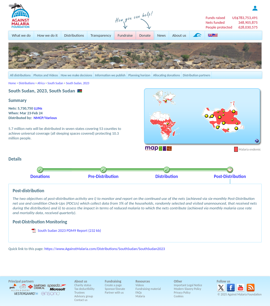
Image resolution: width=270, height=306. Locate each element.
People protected (219, 27)
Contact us (80, 300)
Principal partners (20, 281)
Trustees (79, 292)
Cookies (179, 296)
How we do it (47, 35)
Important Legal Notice (188, 285)
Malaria (140, 296)
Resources (143, 281)
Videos (140, 285)
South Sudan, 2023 (77, 83)
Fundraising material (148, 289)
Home (12, 83)
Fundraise (125, 35)
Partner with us (114, 292)
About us (179, 35)
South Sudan (55, 83)
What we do (21, 35)
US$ (245, 17)
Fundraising (113, 281)
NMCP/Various (45, 117)
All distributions (20, 75)
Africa (41, 83)
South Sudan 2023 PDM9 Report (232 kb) (69, 230)
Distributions (74, 35)
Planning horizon (139, 75)
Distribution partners (196, 75)
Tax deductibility (84, 289)
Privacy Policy (182, 292)
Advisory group (83, 296)
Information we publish (110, 75)
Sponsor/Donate (115, 289)
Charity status (82, 285)
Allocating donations (166, 75)
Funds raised (215, 17)
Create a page (113, 285)
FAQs (139, 292)
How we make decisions (76, 75)
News (161, 35)
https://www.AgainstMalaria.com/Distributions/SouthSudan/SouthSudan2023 (104, 248)
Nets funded (215, 22)
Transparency (100, 35)
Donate (145, 35)
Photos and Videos (45, 75)
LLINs (38, 108)
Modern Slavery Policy (187, 289)
